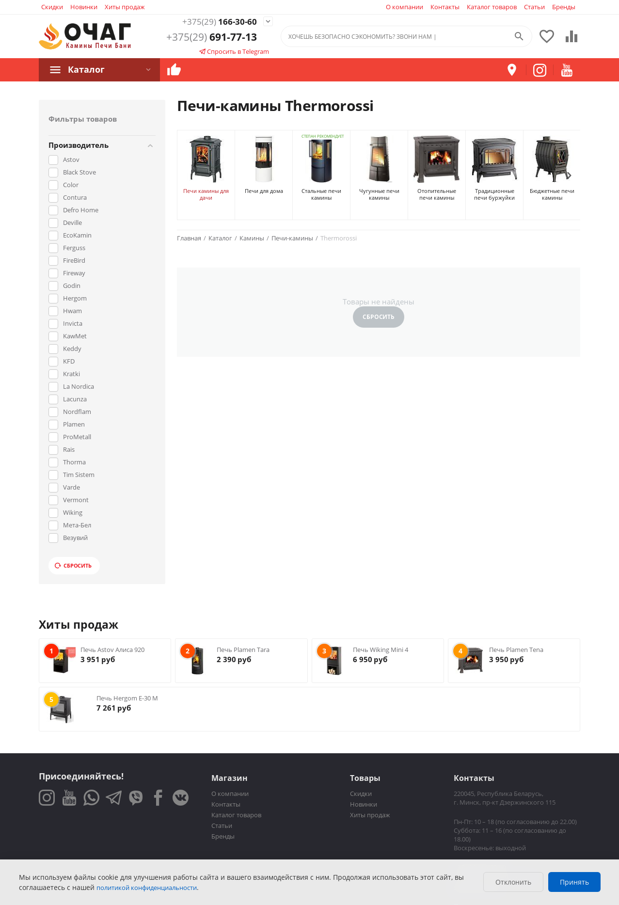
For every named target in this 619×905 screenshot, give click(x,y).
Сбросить (73, 565)
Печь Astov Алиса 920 (112, 649)
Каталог (84, 69)
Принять (574, 882)
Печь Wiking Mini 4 (380, 649)
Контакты (445, 6)
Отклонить (513, 882)
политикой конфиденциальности (146, 887)
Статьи (534, 6)
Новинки (83, 6)
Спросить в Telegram (234, 52)
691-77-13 (211, 38)
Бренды (563, 6)
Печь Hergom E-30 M (127, 698)
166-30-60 (211, 22)
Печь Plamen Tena (516, 649)
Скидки (52, 6)
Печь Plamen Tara (243, 649)
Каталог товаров (492, 6)
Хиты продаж (125, 6)
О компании (404, 6)
